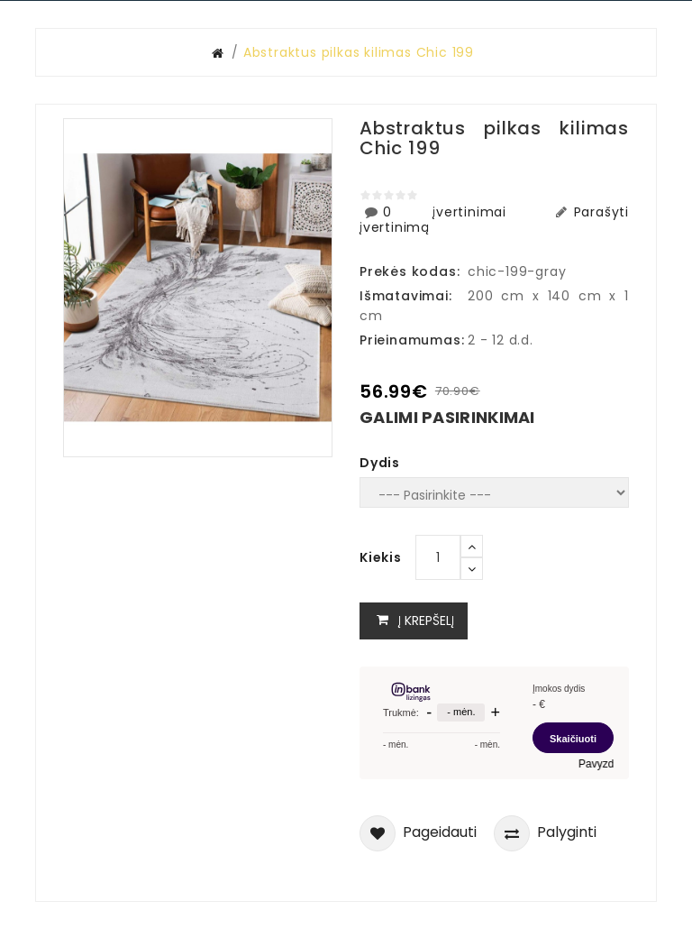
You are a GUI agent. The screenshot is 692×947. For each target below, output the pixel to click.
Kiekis (381, 557)
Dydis (380, 463)
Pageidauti (418, 833)
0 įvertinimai (455, 212)
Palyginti (545, 833)
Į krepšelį (413, 620)
